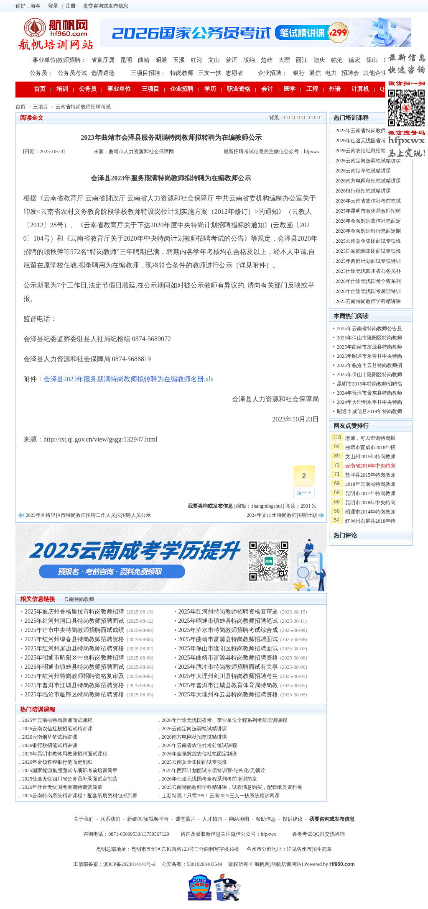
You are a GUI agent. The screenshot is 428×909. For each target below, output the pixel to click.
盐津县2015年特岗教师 (370, 475)
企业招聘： (272, 73)
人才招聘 (212, 819)
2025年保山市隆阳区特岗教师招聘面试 (228, 648)
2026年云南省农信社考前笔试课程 (199, 745)
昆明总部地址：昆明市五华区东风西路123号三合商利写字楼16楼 (167, 849)
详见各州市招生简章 (309, 849)
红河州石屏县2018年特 (370, 521)
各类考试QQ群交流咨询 (318, 834)
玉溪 (179, 60)
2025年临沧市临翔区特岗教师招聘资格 (74, 694)
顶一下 (304, 493)
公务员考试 (72, 73)
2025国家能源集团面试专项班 (368, 251)
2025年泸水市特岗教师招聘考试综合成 (228, 630)
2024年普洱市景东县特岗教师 (369, 393)
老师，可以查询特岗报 (370, 438)
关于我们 (84, 819)
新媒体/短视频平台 (147, 819)
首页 (40, 89)
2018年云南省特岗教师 (370, 484)
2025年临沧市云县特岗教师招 (369, 365)
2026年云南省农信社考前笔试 (368, 201)
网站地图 (239, 819)
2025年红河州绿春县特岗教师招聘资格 (74, 639)
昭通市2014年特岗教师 (370, 512)
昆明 (126, 60)
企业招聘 (182, 89)
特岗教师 (182, 73)
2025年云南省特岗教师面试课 (368, 131)
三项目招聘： (148, 73)
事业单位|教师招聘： (60, 60)
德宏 (354, 60)
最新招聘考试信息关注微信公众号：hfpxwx (271, 151)
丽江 (302, 60)
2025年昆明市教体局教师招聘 (368, 211)
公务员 (88, 89)
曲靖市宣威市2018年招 (370, 447)
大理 (284, 60)
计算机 (360, 89)
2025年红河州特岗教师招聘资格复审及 (74, 676)
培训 (62, 89)
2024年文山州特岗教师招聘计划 (282, 515)
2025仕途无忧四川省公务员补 (368, 271)
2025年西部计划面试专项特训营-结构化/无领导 (213, 770)
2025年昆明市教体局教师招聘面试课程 (64, 754)
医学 (290, 89)
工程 (312, 89)
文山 (214, 60)
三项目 (150, 89)
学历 (210, 89)
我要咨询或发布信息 (331, 819)
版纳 (249, 60)
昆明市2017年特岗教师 (370, 493)
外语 (335, 89)
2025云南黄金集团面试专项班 (194, 762)
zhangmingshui (266, 506)
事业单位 (119, 89)
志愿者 (234, 73)
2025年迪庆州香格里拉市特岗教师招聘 (74, 612)
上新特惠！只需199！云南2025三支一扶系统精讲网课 (221, 796)
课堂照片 (186, 819)
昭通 (161, 60)
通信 (315, 73)
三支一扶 (210, 73)
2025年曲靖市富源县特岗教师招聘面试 (228, 639)
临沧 (337, 60)
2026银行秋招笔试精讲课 (49, 745)
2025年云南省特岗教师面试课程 (57, 720)
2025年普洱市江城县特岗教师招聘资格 (74, 685)
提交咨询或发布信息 (105, 6)
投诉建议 (293, 819)
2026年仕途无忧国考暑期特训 (368, 291)
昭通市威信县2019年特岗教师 (369, 411)
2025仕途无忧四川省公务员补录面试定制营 (69, 779)
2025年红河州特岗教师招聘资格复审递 (228, 612)
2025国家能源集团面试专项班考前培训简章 (69, 770)
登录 (53, 6)
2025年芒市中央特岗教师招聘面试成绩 (74, 630)
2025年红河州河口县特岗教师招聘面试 (74, 621)
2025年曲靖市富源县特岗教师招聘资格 (228, 658)
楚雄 (267, 60)
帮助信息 (266, 819)
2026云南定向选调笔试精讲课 (194, 729)
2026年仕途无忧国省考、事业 (368, 141)
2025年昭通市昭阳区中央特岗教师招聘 (74, 658)
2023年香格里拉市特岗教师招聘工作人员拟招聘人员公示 (88, 515)
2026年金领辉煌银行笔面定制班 (57, 762)
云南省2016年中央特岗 (370, 466)
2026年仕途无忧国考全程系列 (368, 281)
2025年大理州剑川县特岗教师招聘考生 (228, 676)
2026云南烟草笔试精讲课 (49, 737)
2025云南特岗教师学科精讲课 (368, 301)
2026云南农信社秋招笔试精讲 (368, 151)
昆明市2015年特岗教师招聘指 (369, 384)
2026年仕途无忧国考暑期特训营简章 (62, 787)
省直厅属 (103, 60)
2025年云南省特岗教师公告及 (369, 328)
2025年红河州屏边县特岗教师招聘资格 (74, 648)
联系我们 (110, 819)
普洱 (231, 60)
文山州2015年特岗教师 (370, 457)
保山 (372, 60)
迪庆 (319, 60)
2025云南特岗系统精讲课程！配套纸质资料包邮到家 (80, 796)
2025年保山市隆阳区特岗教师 (369, 338)
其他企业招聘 (380, 73)
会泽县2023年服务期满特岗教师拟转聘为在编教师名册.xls (128, 379)
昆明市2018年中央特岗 (370, 503)
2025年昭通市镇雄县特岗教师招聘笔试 (228, 621)
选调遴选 (103, 73)
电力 (331, 73)
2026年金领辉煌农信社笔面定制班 (199, 754)
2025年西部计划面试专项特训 (368, 261)
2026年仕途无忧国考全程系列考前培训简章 (209, 779)
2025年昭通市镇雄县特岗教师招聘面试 (74, 667)
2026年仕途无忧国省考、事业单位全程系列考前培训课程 (224, 720)
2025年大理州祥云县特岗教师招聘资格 (228, 694)
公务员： (41, 73)
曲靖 (144, 60)
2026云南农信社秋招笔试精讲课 (57, 729)
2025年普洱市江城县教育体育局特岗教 (228, 685)
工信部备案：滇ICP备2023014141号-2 (114, 864)
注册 (71, 6)
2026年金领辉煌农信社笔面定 (368, 221)
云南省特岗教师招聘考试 (83, 107)
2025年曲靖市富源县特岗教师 (369, 347)
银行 (299, 73)
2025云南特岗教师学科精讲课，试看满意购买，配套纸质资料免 (232, 787)
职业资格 (238, 89)
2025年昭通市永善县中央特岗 (369, 356)
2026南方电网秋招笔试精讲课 (194, 737)
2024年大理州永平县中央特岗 (369, 402)
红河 (196, 60)
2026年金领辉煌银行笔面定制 (368, 231)
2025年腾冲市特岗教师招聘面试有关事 (228, 667)
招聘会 (350, 73)
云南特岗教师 (79, 599)
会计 (267, 89)
